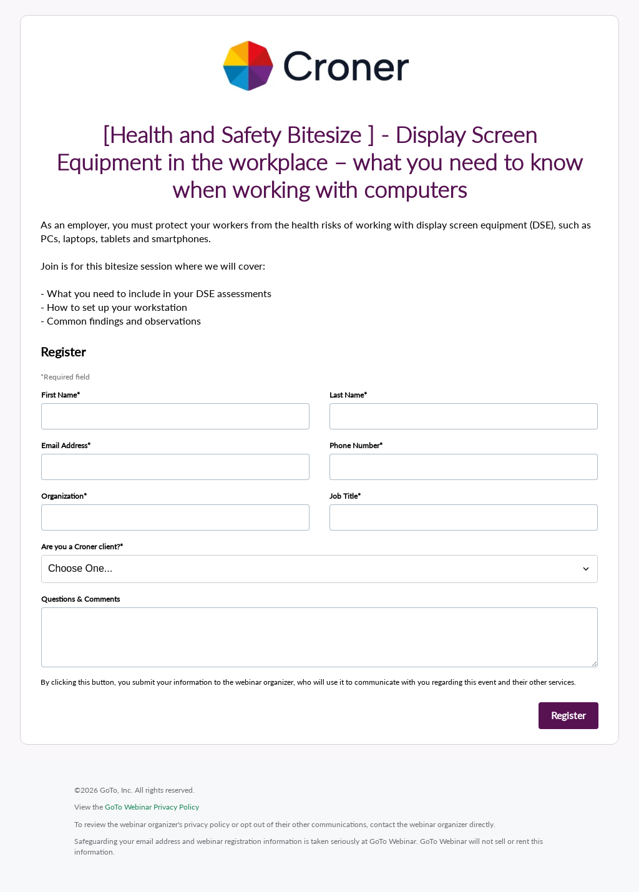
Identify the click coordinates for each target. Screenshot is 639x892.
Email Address (64, 445)
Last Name (346, 394)
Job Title (343, 496)
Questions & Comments (80, 599)
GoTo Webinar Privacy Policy (152, 806)
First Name (59, 394)
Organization (62, 496)
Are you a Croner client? (80, 546)
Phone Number (354, 445)
